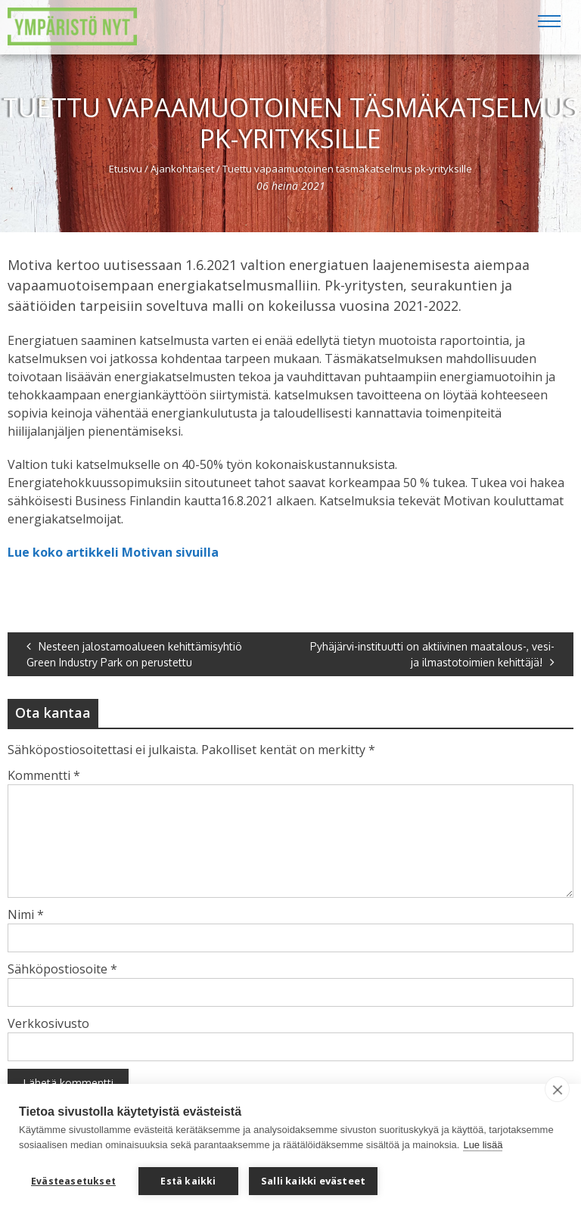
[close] (557, 1089)
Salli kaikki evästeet (313, 1181)
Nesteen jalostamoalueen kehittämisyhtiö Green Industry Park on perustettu (134, 654)
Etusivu (125, 168)
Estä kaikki (188, 1181)
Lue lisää (482, 1144)
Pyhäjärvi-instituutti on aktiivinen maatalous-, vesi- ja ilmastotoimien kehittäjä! (432, 654)
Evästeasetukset (73, 1181)
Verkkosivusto (48, 1023)
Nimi (26, 914)
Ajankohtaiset (182, 168)
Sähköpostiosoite (62, 969)
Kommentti (44, 775)
